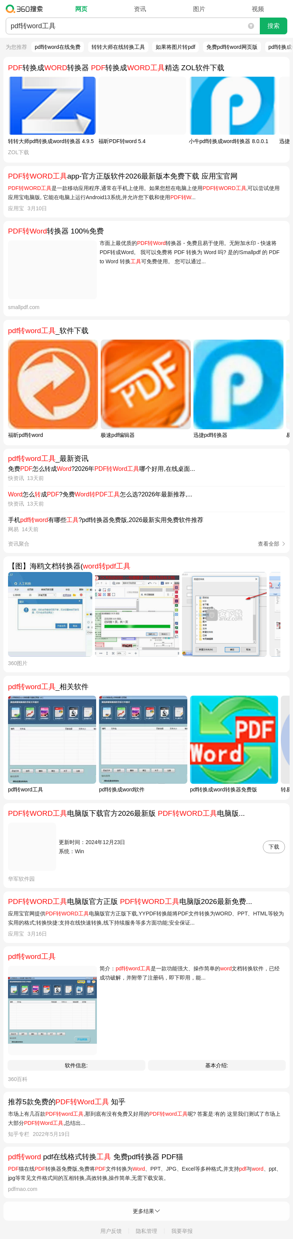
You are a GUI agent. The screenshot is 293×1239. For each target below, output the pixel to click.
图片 (199, 9)
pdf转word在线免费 (57, 47)
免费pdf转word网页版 (232, 47)
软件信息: (76, 1065)
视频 (258, 9)
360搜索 (26, 8)
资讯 (140, 9)
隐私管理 (146, 1231)
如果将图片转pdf (175, 47)
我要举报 (182, 1231)
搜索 (273, 26)
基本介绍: (216, 1065)
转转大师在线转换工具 (118, 47)
